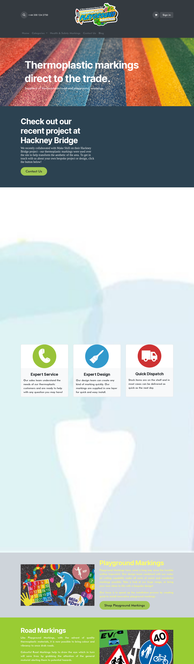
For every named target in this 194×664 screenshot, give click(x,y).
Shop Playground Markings (124, 605)
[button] (24, 15)
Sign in (167, 14)
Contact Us (34, 171)
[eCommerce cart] (155, 15)
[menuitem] (26, 33)
